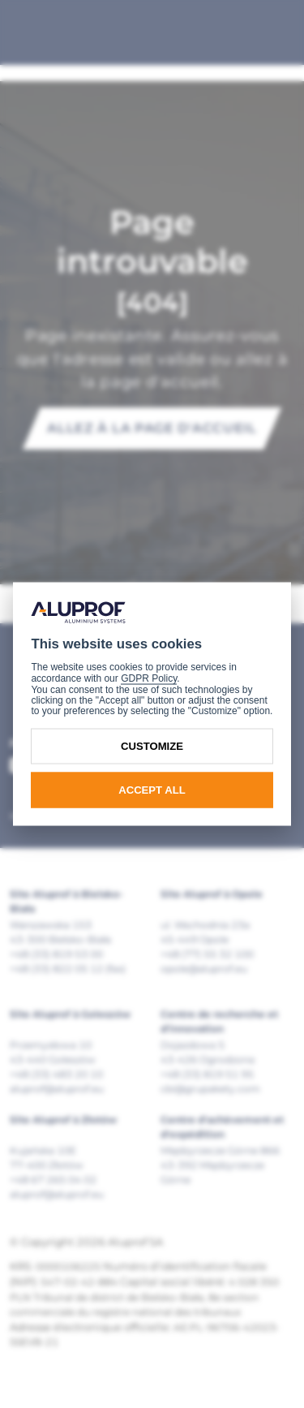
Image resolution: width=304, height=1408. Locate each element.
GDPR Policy (149, 678)
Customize (152, 746)
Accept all (152, 790)
